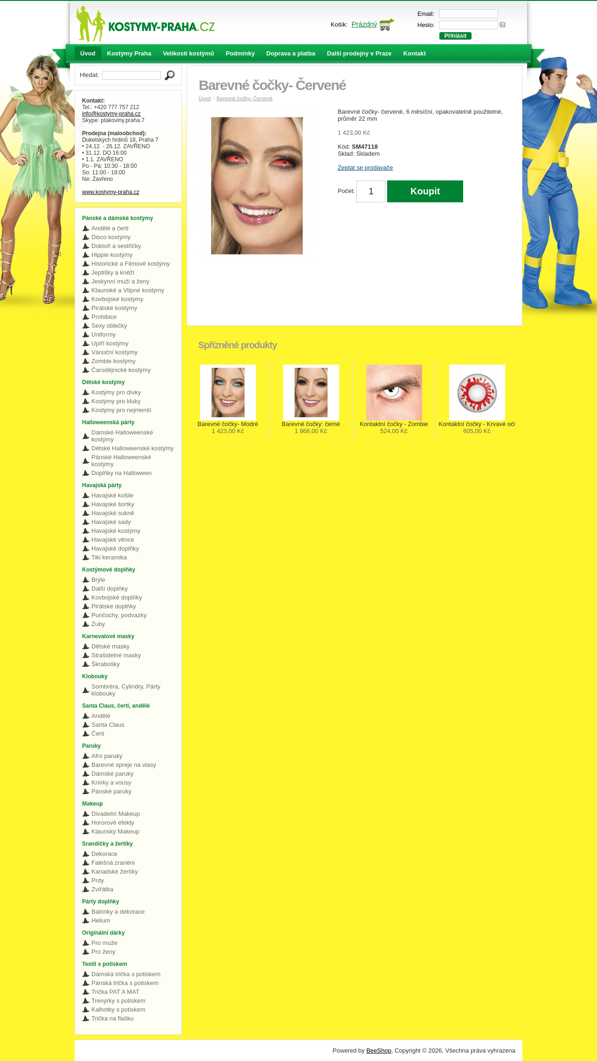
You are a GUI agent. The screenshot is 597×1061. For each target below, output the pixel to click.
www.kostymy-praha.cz (110, 192)
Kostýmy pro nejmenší (121, 409)
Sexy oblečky (109, 325)
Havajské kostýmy (115, 530)
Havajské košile (112, 495)
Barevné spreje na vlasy (123, 764)
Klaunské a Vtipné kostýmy (127, 290)
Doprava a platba (290, 53)
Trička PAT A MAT (115, 991)
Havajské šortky (112, 504)
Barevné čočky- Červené (244, 98)
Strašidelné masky (116, 655)
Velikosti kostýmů (188, 53)
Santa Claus (108, 724)
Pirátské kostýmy (114, 307)
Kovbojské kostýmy (117, 299)
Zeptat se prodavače (365, 167)
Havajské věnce (112, 539)
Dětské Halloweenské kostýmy (132, 448)
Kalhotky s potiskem (118, 1009)
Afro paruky (106, 755)
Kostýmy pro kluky (115, 401)
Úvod (88, 53)
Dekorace (104, 853)
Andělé (100, 715)
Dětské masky (110, 646)
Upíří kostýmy (109, 343)
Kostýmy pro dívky (116, 392)
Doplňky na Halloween (121, 472)
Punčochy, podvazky (118, 615)
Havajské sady (111, 521)
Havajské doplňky (115, 548)
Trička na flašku (112, 1018)
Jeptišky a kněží (113, 272)
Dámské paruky (112, 773)
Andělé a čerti (110, 228)
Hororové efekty (112, 822)
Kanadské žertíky (114, 871)
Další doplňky (109, 588)
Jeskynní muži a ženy (120, 281)
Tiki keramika (109, 557)
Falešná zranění (113, 862)
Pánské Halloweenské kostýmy (121, 461)
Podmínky (240, 53)
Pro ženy (103, 951)
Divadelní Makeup (115, 813)
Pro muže (104, 942)
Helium (100, 920)
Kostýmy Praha (129, 53)
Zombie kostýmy (113, 361)
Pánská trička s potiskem (125, 982)
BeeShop (378, 1050)
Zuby (98, 623)
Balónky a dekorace (118, 911)
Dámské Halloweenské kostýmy (122, 436)
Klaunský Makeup (115, 831)
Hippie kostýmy (111, 254)
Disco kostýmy (111, 237)
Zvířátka (102, 889)
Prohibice (104, 316)
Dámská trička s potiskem (125, 974)
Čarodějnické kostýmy (121, 369)
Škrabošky (105, 664)
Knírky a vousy (111, 782)
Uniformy (103, 334)
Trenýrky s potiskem (118, 1000)
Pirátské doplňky (113, 606)
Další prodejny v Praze (359, 53)
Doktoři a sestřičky (116, 245)
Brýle (98, 579)
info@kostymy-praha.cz (111, 113)
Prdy (97, 880)
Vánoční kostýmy (114, 352)
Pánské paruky (111, 791)
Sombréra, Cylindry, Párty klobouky (125, 690)
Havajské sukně (112, 513)
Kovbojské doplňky (116, 597)
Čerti (97, 733)
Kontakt (414, 53)
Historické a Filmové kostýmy (130, 263)
